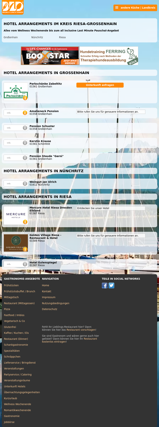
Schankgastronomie (16, 344)
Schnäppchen (12, 356)
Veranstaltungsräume (17, 380)
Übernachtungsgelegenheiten (22, 392)
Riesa (62, 37)
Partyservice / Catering (18, 374)
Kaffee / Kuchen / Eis (16, 333)
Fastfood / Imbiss (14, 315)
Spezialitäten (12, 350)
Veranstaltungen (14, 368)
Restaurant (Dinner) (16, 339)
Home (45, 285)
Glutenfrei (10, 327)
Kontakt (46, 291)
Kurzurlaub (10, 398)
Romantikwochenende (17, 410)
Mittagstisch (11, 297)
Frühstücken (11, 285)
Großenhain (11, 37)
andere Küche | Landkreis (135, 7)
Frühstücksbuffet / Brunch (19, 291)
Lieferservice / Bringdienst (20, 362)
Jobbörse (9, 422)
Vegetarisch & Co (14, 321)
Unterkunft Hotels (14, 386)
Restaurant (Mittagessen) (19, 303)
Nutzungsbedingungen (55, 303)
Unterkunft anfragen (100, 85)
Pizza (7, 309)
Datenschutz (49, 309)
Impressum (48, 297)
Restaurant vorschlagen (81, 329)
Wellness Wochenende (17, 404)
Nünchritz (37, 37)
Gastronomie (12, 416)
